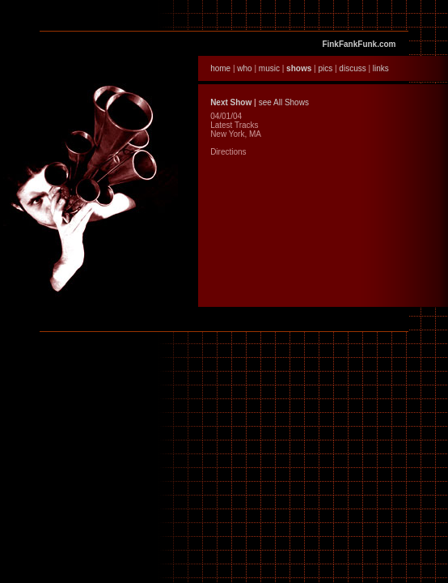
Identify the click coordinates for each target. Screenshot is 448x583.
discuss (352, 68)
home (220, 68)
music (269, 68)
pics (325, 68)
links (381, 68)
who (244, 68)
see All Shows (284, 102)
